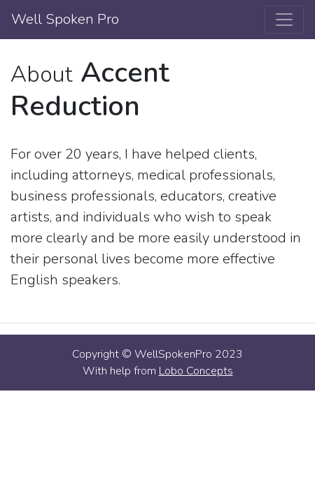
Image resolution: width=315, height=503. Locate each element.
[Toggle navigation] (284, 20)
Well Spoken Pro (65, 19)
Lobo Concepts (196, 371)
